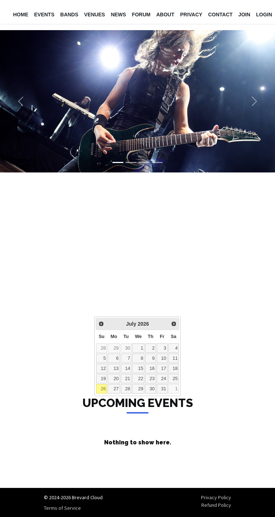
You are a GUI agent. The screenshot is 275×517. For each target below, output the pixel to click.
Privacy (191, 14)
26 (103, 388)
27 (116, 388)
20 (116, 378)
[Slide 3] (144, 162)
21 (127, 378)
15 (140, 368)
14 (127, 368)
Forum (141, 14)
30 (127, 348)
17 (163, 368)
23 (152, 378)
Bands (69, 14)
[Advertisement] (137, 249)
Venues (94, 14)
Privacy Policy (216, 497)
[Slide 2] (131, 162)
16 (152, 368)
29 (116, 348)
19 (103, 378)
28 (103, 348)
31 (163, 388)
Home (20, 14)
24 (163, 378)
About (165, 14)
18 (175, 368)
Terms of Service (62, 508)
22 (140, 378)
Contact (220, 14)
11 (175, 358)
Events (44, 14)
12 (103, 368)
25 (175, 378)
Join (244, 14)
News (118, 14)
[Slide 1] (117, 162)
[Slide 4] (157, 162)
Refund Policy (216, 505)
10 (163, 358)
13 (116, 368)
